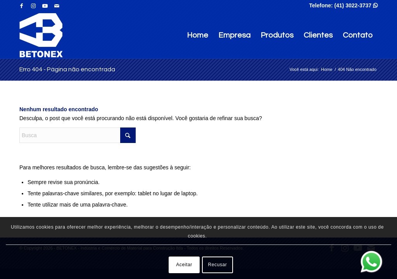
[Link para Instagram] (33, 6)
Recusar (217, 264)
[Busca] (77, 135)
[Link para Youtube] (44, 6)
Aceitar (184, 264)
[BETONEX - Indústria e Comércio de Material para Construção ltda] (41, 35)
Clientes (318, 35)
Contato (358, 35)
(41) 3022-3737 (356, 5)
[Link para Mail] (56, 6)
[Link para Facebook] (21, 6)
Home (197, 35)
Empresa (234, 35)
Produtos (277, 35)
